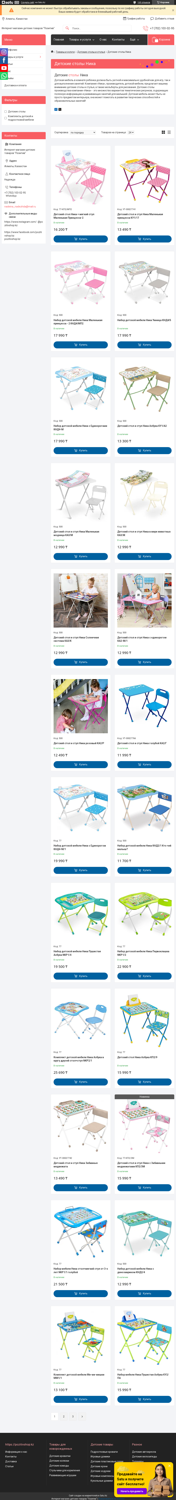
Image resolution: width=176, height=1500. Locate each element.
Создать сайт (27, 2)
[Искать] (67, 28)
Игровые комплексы (102, 1476)
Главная (59, 39)
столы (74, 75)
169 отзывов (144, 2)
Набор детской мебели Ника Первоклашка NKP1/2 (143, 953)
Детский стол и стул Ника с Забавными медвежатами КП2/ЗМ (141, 1165)
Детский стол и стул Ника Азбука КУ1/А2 (142, 425)
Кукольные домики (102, 1480)
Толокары (138, 1461)
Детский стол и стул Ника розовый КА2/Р (79, 743)
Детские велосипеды (144, 1456)
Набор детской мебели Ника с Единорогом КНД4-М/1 (80, 847)
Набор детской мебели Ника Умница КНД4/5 (144, 320)
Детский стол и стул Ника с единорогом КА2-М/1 (142, 639)
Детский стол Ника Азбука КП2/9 (137, 1057)
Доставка (11, 1461)
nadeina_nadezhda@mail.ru (20, 206)
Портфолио (10, 49)
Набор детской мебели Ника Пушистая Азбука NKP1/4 (77, 953)
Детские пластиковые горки (107, 1461)
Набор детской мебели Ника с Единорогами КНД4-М (80, 427)
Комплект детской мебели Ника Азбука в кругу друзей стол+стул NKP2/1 (79, 1059)
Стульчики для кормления (64, 1470)
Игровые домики (100, 1456)
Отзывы (9, 78)
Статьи (8, 64)
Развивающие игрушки (62, 1475)
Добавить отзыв (164, 18)
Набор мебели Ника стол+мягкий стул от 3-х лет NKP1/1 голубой (81, 1270)
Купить (83, 239)
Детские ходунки (100, 1471)
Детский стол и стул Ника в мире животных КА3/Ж (144, 533)
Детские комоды (59, 1465)
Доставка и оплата (15, 85)
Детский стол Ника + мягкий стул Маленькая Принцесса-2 (74, 216)
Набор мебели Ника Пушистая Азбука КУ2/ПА (143, 1376)
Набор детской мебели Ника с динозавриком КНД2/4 (135, 1270)
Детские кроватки (59, 1456)
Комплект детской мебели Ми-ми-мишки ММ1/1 (79, 1376)
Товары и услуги (80, 39)
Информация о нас (16, 1451)
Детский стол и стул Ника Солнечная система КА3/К (76, 639)
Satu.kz (103, 1495)
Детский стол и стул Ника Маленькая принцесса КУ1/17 (140, 216)
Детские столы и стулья (91, 51)
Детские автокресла (144, 1451)
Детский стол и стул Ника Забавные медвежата (76, 1165)
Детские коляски (59, 1460)
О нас (103, 39)
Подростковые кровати (104, 1451)
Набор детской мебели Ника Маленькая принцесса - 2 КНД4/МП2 (78, 322)
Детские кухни (99, 1466)
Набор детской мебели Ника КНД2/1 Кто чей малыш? (144, 847)
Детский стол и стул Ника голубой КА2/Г (142, 743)
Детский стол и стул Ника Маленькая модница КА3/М (76, 533)
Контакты (118, 39)
